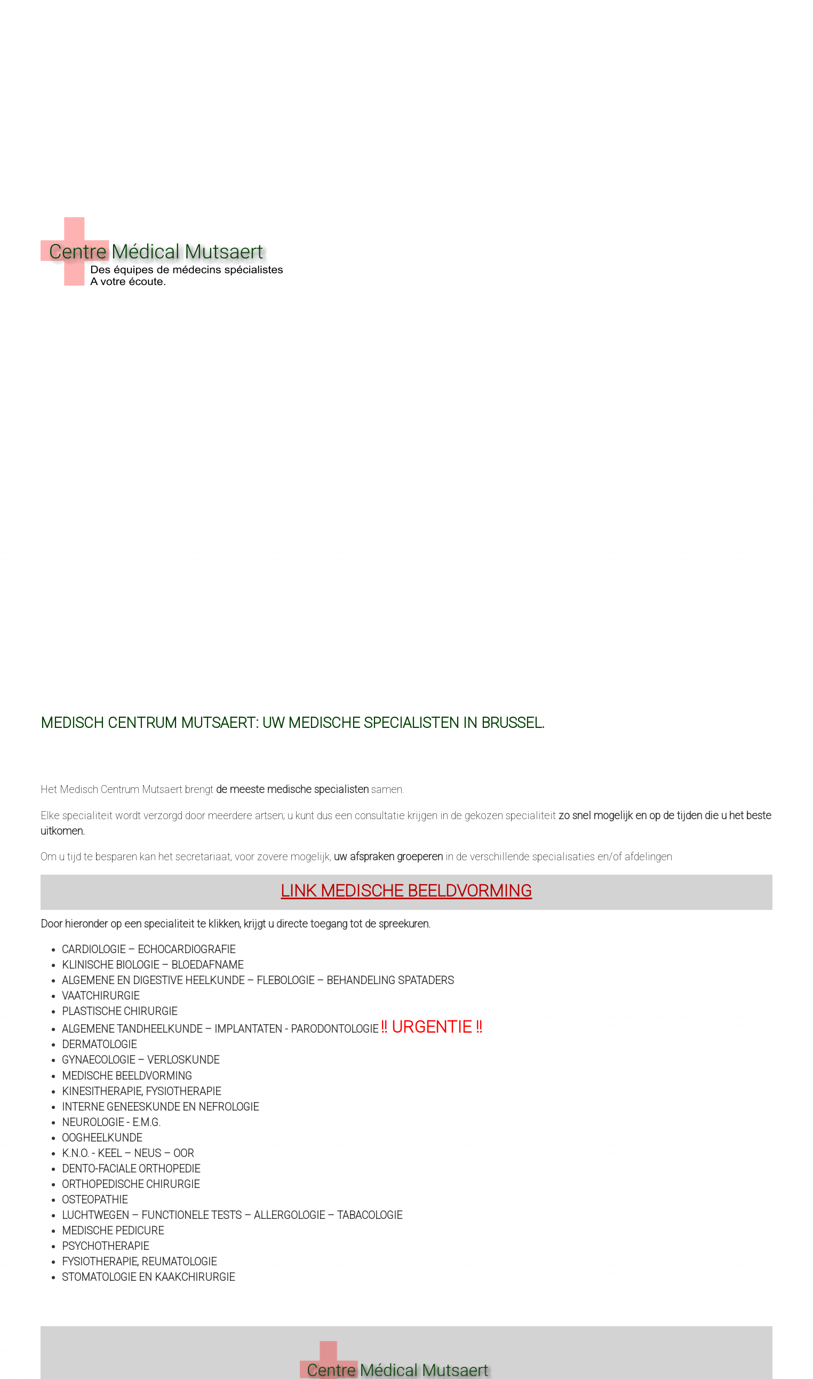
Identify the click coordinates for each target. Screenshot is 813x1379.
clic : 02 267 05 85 (635, 80)
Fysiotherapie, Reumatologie (139, 1262)
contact (134, 80)
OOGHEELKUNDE (102, 1138)
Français (752, 80)
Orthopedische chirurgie (131, 1184)
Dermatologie (99, 1045)
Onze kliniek (72, 80)
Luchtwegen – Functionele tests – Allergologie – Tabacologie (232, 1215)
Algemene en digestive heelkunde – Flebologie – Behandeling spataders (258, 980)
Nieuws (183, 80)
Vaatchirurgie (100, 996)
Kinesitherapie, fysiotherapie (141, 1091)
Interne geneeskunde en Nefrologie (160, 1107)
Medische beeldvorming (127, 1076)
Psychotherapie (105, 1246)
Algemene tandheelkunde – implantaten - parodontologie (272, 1029)
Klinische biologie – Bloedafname (152, 965)
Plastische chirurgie (119, 1011)
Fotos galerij (245, 80)
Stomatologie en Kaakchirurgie (148, 1277)
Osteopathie (94, 1200)
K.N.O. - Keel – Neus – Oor (128, 1153)
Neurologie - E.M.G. (111, 1122)
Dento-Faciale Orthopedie (131, 1169)
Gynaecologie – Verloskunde (140, 1060)
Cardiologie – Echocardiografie (148, 950)
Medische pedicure (113, 1231)
